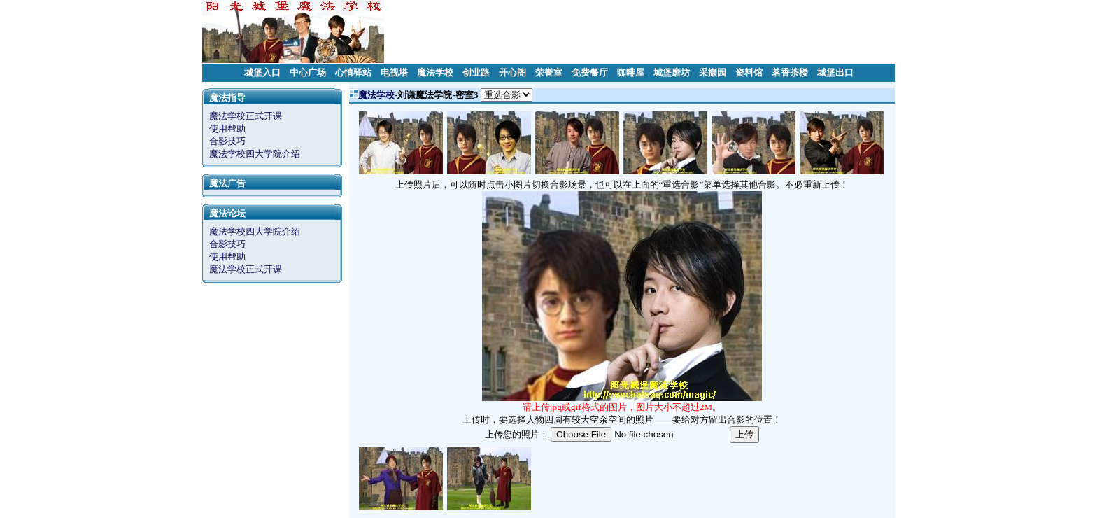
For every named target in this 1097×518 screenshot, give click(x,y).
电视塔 (394, 72)
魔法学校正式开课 (245, 116)
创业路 (476, 72)
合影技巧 (227, 141)
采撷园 (712, 72)
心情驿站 (353, 72)
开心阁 (512, 72)
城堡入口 (262, 72)
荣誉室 (548, 72)
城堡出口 (835, 72)
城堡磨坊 (671, 72)
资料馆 (749, 72)
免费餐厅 (590, 72)
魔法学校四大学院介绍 (254, 153)
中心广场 (308, 72)
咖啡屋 (630, 72)
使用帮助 (227, 128)
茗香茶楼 (790, 72)
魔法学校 (435, 72)
